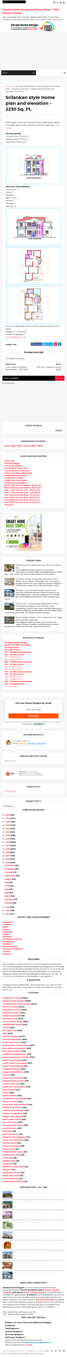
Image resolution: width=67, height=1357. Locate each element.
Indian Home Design (12, 1060)
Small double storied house (15, 1046)
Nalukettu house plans (13, 1167)
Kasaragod (7, 932)
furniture (6, 1293)
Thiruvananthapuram (12, 949)
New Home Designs (12, 1051)
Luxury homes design (12, 1022)
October (9, 873)
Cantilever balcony (11, 1173)
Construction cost (11, 1084)
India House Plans (11, 1013)
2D (13, 86)
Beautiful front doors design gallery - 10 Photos (34, 1243)
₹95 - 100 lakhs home (14, 684)
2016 (7, 849)
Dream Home (9, 1149)
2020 (7, 836)
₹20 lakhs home (12, 650)
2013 (7, 859)
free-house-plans (13, 118)
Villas (5, 1034)
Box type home (10, 1031)
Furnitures (7, 1164)
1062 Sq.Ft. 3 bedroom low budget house (32, 1253)
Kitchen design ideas (12, 1114)
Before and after (10, 1179)
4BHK (26, 446)
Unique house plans (13, 478)
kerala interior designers (14, 1137)
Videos (6, 1093)
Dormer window (10, 1102)
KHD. (7, 1354)
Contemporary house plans (17, 471)
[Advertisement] (33, 50)
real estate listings (45, 1300)
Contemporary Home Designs (16, 1004)
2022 (7, 829)
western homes (10, 1128)
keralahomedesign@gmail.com (36, 1343)
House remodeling (11, 1146)
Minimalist (7, 1131)
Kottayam (7, 937)
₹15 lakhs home (11, 648)
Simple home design (12, 1117)
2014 (7, 856)
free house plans (43, 86)
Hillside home (9, 1161)
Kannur (5, 930)
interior (6, 1028)
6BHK (40, 446)
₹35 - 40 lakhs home (13, 657)
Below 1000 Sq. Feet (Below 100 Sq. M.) (23, 485)
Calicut (17, 939)
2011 (7, 907)
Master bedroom (10, 1134)
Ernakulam (7, 925)
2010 (7, 911)
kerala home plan (10, 1016)
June (7, 886)
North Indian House (12, 1120)
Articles (6, 1075)
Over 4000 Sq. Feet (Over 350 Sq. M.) (22, 498)
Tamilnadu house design (14, 1099)
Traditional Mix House (13, 1152)
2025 (7, 819)
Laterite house (9, 1143)
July (6, 883)
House (13, 466)
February (9, 900)
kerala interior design (12, 1066)
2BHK (13, 446)
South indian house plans (14, 1063)
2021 (7, 832)
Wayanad (6, 954)
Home (8, 86)
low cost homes (10, 1122)
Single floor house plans (16, 481)
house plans (15, 476)
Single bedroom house (13, 1182)
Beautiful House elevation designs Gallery (32, 1192)
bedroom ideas (9, 1096)
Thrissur (6, 952)
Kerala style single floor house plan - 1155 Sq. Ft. (34, 1202)
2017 (7, 846)
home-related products (35, 1293)
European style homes (13, 1125)
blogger (59, 378)
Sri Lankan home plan (20, 89)
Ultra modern (9, 1090)
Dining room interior (12, 1108)
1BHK (6, 446)
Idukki (5, 927)
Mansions (8, 505)
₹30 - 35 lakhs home (14, 655)
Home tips (7, 1158)
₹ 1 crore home (11, 687)
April (7, 893)
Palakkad (6, 944)
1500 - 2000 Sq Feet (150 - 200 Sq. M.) (22, 490)
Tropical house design (13, 1111)
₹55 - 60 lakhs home (14, 665)
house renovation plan (13, 1140)
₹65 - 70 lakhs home (13, 669)
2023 (7, 825)
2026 (7, 815)
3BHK (19, 446)
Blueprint (7, 1170)
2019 (7, 839)
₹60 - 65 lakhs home (13, 667)
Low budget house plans (16, 468)
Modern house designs (13, 1001)
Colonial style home (12, 1040)
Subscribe (33, 716)
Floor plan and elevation (25, 86)
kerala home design (12, 998)
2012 (7, 863)
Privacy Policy (10, 792)
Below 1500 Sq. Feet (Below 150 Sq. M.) (22, 488)
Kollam (5, 934)
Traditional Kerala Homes (14, 1054)
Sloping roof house (11, 1010)
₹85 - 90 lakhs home (13, 679)
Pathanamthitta (10, 947)
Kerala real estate (11, 1176)
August (8, 879)
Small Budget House (12, 1025)
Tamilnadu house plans (15, 483)
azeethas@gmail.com (16, 337)
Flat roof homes (10, 1007)
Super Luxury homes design (16, 1057)
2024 (7, 822)
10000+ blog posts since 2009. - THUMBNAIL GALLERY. (22, 1351)
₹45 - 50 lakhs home (13, 660)
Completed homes (11, 1069)
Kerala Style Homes (11, 1043)
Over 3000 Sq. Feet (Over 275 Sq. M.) (21, 495)
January (8, 903)
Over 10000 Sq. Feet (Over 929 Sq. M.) (22, 503)
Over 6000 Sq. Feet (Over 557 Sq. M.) (22, 500)
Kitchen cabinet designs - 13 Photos (29, 1263)
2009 (7, 914)
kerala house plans (11, 1155)
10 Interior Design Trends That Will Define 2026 (36, 579)
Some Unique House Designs (27, 1233)
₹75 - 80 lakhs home (14, 674)
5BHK (33, 446)
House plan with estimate (15, 1105)
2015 (7, 853)
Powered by (33, 724)
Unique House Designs (13, 1081)
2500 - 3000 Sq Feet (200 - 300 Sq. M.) (22, 493)
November (9, 869)
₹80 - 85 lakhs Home (13, 677)
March (7, 896)
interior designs (52, 1290)
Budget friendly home (13, 1072)
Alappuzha (7, 922)
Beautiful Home (10, 1019)
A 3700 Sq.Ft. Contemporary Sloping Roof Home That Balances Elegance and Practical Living (37, 605)
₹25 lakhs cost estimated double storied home (36, 591)
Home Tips (9, 461)
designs (12, 464)
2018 (7, 842)
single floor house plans (14, 1087)
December (10, 866)
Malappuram (8, 942)
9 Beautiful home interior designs (28, 1213)
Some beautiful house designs (27, 1223)
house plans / (18, 473)
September (10, 876)
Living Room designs (12, 1078)
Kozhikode (7, 939)
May (6, 889)
